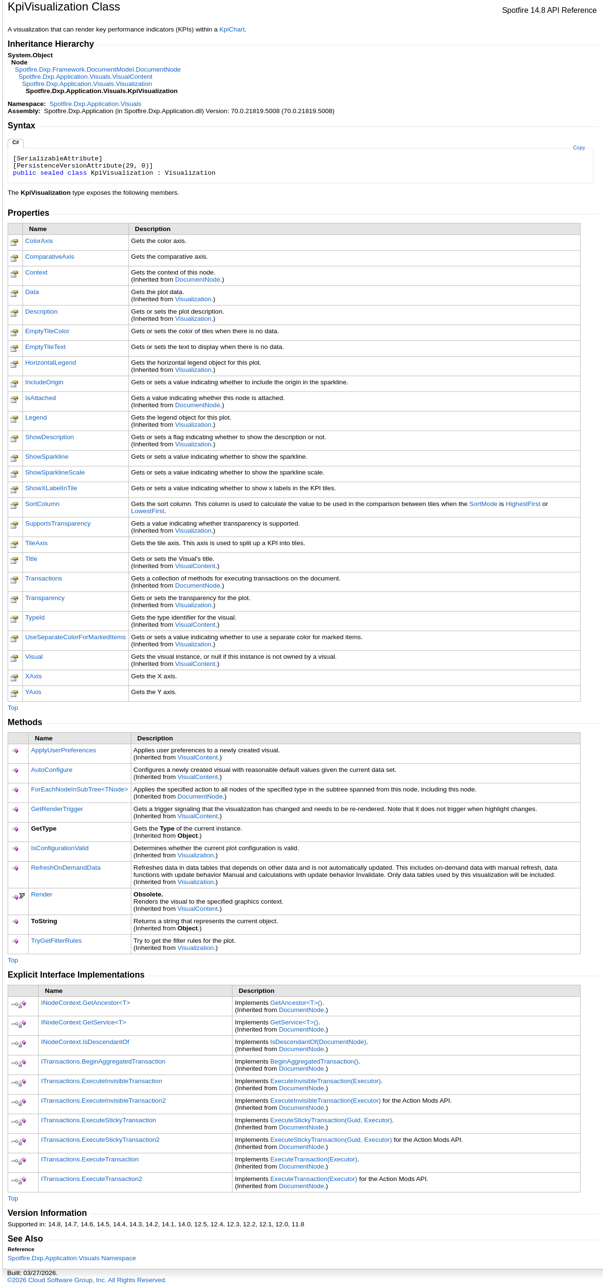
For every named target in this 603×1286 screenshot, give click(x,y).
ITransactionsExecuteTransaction (90, 1159)
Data (32, 291)
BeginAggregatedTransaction (314, 1061)
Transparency (45, 597)
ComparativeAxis (49, 256)
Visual (34, 656)
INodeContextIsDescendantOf (85, 1041)
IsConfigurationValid (60, 848)
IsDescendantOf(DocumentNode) (318, 1041)
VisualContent (195, 565)
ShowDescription (49, 437)
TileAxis (36, 543)
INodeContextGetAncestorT (85, 1002)
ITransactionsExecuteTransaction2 (91, 1178)
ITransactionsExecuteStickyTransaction (98, 1120)
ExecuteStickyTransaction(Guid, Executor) (331, 1120)
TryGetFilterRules (56, 940)
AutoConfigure (52, 769)
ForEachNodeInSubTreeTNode (79, 789)
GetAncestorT (296, 1002)
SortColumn (42, 503)
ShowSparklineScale (55, 472)
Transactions (43, 578)
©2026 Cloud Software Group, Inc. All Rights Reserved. (87, 1280)
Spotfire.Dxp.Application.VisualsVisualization (87, 83)
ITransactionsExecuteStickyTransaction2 (100, 1139)
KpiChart (232, 29)
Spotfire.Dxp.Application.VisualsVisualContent (86, 76)
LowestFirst (148, 511)
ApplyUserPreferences (63, 750)
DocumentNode (197, 279)
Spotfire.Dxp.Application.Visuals (95, 103)
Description (41, 311)
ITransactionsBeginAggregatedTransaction (103, 1061)
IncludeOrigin (44, 382)
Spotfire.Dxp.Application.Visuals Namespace (72, 1258)
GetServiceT (294, 1022)
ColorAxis (39, 240)
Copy (579, 147)
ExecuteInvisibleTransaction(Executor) (325, 1081)
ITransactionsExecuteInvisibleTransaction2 (103, 1100)
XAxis (33, 676)
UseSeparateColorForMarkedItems (75, 637)
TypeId (35, 617)
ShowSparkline (47, 456)
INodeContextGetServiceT (83, 1022)
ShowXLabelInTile (51, 488)
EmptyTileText (45, 346)
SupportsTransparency (58, 523)
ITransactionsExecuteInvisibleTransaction (101, 1081)
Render (42, 894)
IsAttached (40, 397)
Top (13, 707)
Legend (36, 417)
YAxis (33, 692)
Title (31, 558)
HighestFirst (523, 503)
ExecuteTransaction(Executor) (313, 1159)
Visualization (193, 299)
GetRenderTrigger (57, 808)
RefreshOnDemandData (66, 867)
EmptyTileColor (47, 331)
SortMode (483, 503)
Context (36, 272)
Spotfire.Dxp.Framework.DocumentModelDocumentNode (98, 69)
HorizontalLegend (50, 362)
